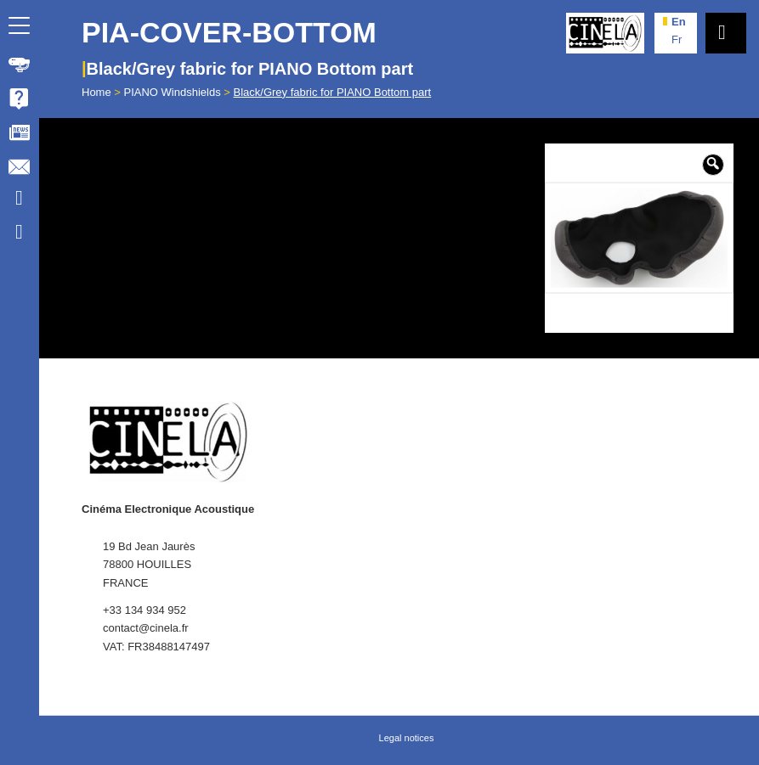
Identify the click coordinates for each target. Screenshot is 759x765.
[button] (713, 165)
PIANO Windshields (172, 92)
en (678, 21)
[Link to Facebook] (19, 234)
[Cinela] (605, 33)
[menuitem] (19, 65)
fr (676, 39)
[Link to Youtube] (19, 200)
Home (96, 92)
